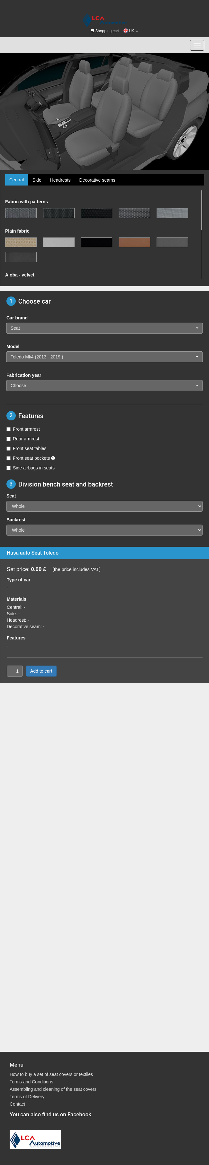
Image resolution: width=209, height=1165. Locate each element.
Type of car (19, 579)
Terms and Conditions (31, 1081)
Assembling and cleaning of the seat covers (53, 1089)
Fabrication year (23, 375)
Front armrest (23, 429)
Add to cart (41, 671)
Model (12, 346)
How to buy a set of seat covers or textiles (51, 1074)
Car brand (17, 317)
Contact (17, 1104)
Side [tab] (36, 180)
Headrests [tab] (60, 180)
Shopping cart (105, 31)
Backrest (15, 519)
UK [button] (130, 31)
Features (16, 637)
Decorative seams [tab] (97, 180)
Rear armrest (22, 438)
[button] (104, 328)
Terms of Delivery (27, 1096)
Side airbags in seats (30, 467)
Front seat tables (26, 448)
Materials (16, 599)
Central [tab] (16, 179)
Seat (11, 495)
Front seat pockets (30, 458)
